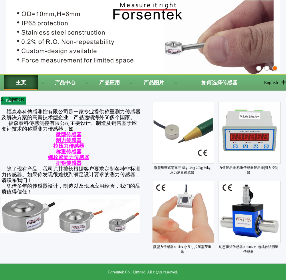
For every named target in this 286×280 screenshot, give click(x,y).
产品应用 (109, 82)
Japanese (16, 99)
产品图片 (154, 82)
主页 (21, 82)
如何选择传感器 (219, 82)
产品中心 (65, 82)
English (271, 82)
